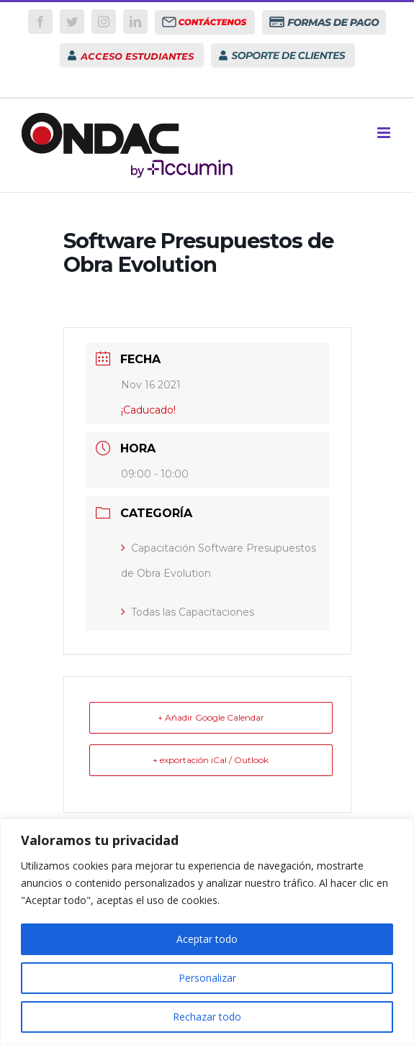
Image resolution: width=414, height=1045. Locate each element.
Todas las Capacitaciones (187, 612)
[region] (207, 931)
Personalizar (207, 978)
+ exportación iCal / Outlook (211, 759)
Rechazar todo (207, 1016)
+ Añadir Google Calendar (211, 717)
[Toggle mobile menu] (384, 132)
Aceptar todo (207, 939)
